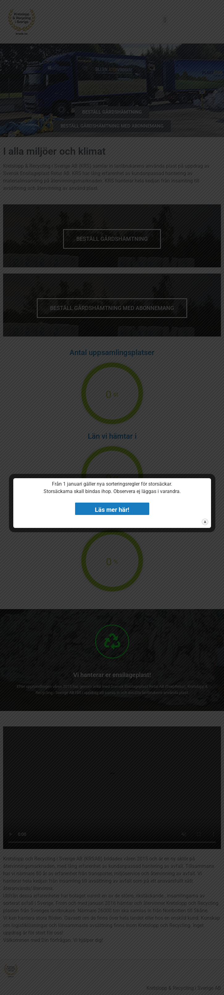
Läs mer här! (112, 509)
